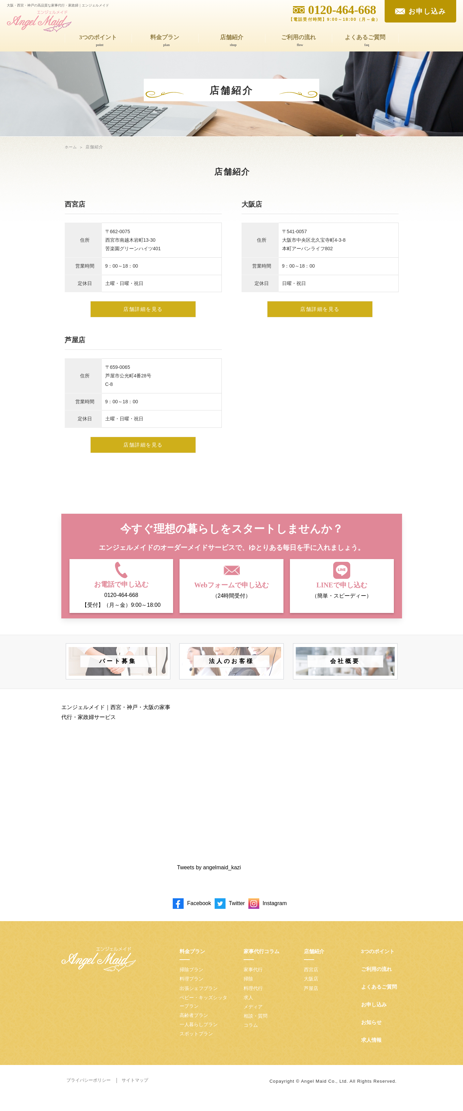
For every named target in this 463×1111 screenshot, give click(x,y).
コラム (251, 1034)
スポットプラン (196, 1043)
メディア (253, 1015)
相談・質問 (255, 1025)
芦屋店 (311, 997)
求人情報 (371, 1049)
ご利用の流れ (300, 41)
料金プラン (166, 41)
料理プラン (191, 988)
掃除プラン (191, 978)
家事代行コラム (261, 960)
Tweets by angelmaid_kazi (209, 877)
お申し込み (374, 1014)
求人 (248, 1006)
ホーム (71, 147)
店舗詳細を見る (143, 314)
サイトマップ (135, 1089)
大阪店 (311, 988)
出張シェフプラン (199, 997)
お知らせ (371, 1031)
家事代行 (253, 978)
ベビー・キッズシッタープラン (203, 1011)
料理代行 (253, 997)
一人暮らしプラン (199, 1033)
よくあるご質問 (367, 41)
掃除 (248, 988)
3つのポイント (100, 41)
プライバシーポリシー (88, 1089)
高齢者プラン (194, 1024)
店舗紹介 (233, 41)
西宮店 (311, 978)
